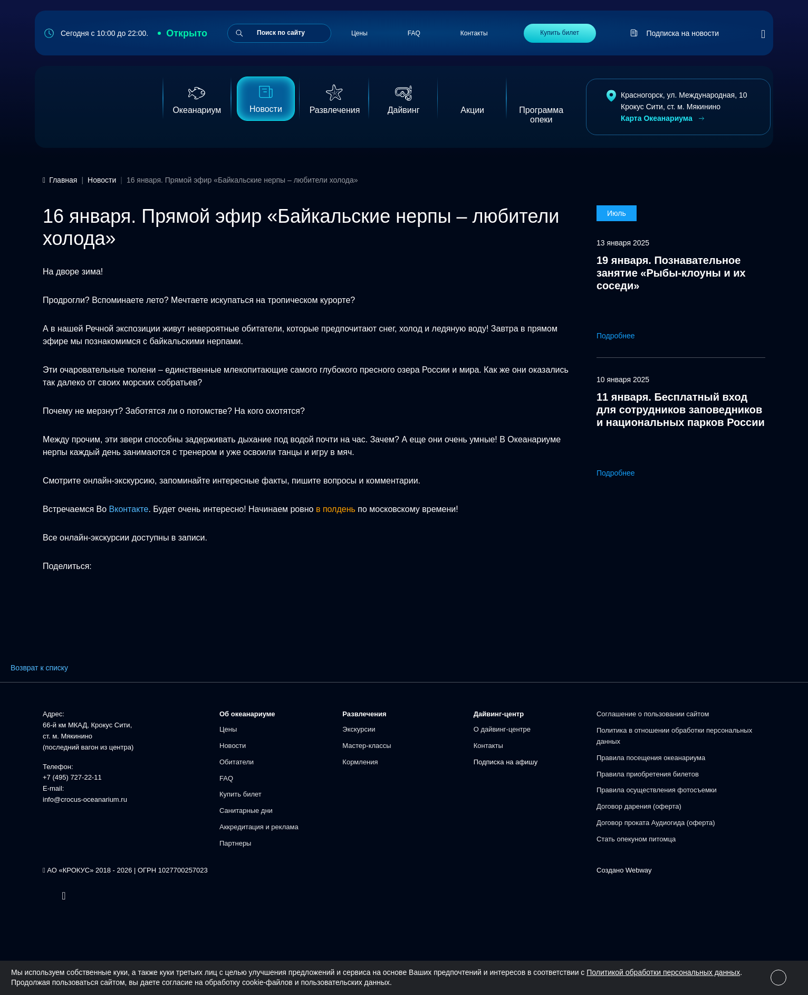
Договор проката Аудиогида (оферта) (656, 823)
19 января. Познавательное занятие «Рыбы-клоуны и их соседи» (671, 272)
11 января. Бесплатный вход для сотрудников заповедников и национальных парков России (681, 409)
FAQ (414, 33)
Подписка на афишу (506, 762)
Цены (359, 33)
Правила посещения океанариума (651, 758)
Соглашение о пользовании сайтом (653, 714)
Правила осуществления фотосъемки (657, 790)
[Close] (778, 977)
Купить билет (559, 32)
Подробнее (623, 335)
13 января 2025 (623, 243)
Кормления (360, 762)
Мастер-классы (366, 746)
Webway (639, 870)
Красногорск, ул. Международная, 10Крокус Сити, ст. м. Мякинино (684, 101)
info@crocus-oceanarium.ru (85, 799)
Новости (232, 746)
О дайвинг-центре (502, 729)
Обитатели (236, 762)
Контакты (474, 33)
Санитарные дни (246, 810)
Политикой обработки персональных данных (663, 972)
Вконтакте (129, 509)
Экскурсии (358, 729)
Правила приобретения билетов (648, 774)
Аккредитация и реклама (259, 827)
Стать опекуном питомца (636, 839)
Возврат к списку (39, 668)
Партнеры (235, 843)
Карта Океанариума (663, 119)
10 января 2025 (623, 379)
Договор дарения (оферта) (639, 806)
